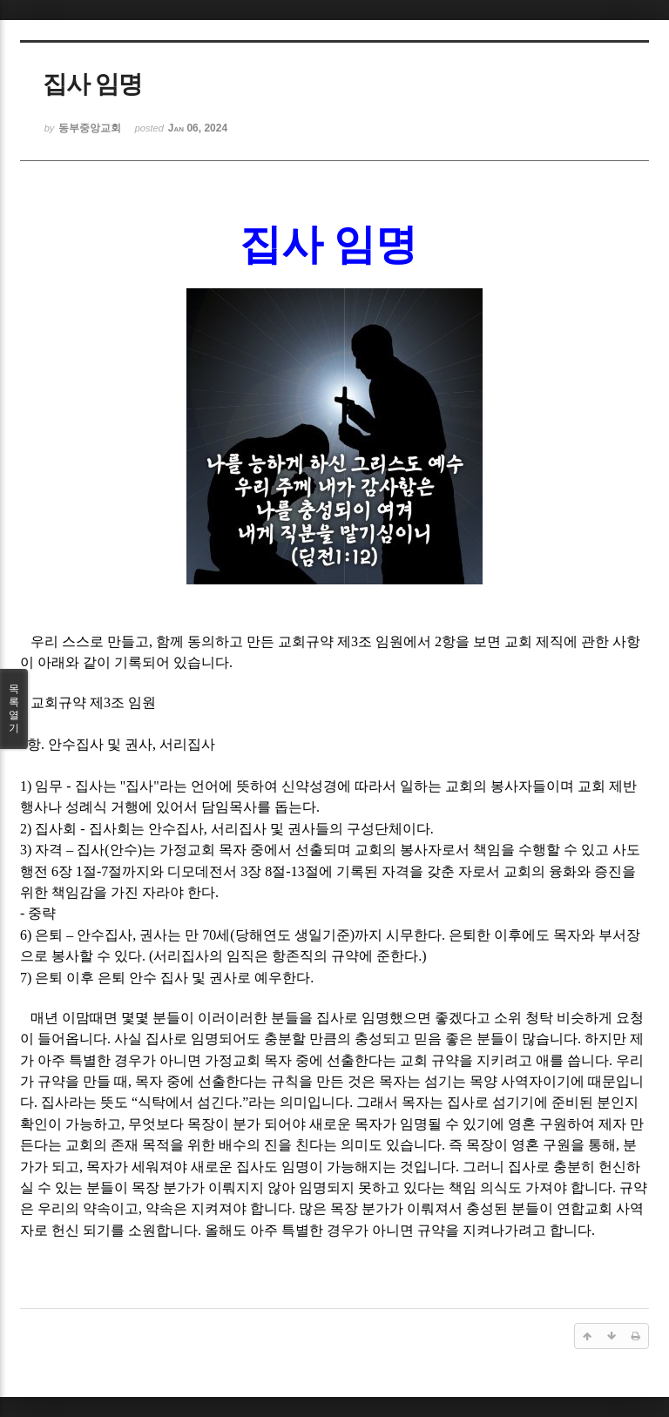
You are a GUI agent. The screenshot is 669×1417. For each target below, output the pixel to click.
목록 (14, 709)
